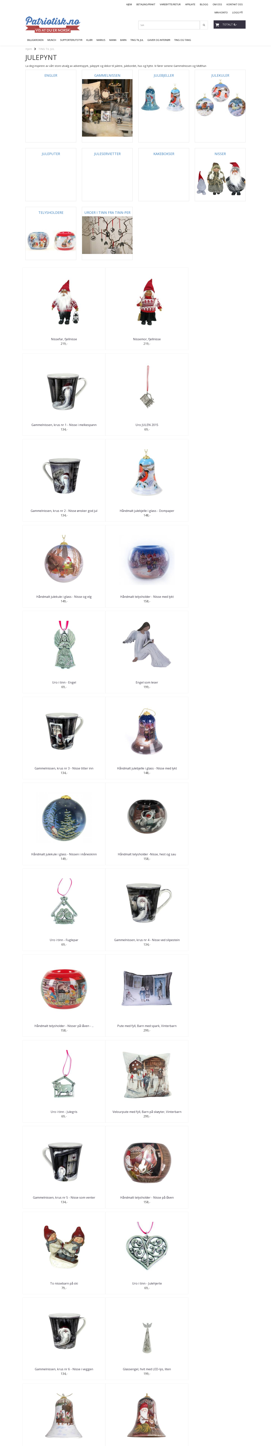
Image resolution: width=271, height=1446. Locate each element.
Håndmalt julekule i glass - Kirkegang (220, 1117)
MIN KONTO (221, 12)
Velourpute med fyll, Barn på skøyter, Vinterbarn (220, 686)
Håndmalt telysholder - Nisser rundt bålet (50, 1376)
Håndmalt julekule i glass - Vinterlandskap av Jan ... (220, 1290)
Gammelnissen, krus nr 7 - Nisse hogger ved (220, 944)
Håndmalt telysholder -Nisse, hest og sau (107, 599)
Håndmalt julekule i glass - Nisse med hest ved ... (51, 944)
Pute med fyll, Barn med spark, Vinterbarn (107, 686)
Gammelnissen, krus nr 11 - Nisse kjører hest (220, 1203)
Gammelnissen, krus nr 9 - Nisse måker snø (164, 1117)
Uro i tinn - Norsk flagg (107, 1374)
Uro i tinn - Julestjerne (107, 1115)
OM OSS (217, 4)
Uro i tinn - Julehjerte (220, 770)
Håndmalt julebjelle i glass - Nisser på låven (220, 858)
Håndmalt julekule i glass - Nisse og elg (164, 427)
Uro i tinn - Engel (51, 511)
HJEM (129, 4)
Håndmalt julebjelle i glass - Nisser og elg (163, 858)
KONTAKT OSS (235, 4)
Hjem (28, 49)
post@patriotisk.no (36, 1426)
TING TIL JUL (46, 49)
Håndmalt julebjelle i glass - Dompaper (107, 427)
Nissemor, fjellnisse (107, 339)
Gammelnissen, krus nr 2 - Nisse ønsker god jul (51, 427)
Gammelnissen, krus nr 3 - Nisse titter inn (164, 513)
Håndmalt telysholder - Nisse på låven (107, 772)
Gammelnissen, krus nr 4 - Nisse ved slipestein (220, 599)
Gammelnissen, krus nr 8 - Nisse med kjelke (51, 1117)
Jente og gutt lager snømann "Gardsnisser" (163, 1031)
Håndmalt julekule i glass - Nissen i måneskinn (50, 599)
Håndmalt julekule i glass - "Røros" (51, 1288)
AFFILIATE (190, 4)
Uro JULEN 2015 (220, 339)
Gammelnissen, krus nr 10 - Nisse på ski (107, 1203)
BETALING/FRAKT (145, 4)
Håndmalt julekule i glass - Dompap (51, 1029)
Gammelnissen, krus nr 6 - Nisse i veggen (50, 858)
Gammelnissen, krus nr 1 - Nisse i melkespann (163, 340)
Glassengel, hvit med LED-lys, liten (107, 856)
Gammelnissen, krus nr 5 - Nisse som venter (51, 772)
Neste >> (47, 1405)
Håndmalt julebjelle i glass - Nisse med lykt (220, 513)
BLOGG (204, 4)
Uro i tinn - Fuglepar (163, 598)
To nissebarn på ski (164, 770)
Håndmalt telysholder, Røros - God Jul (107, 944)
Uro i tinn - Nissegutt (164, 1202)
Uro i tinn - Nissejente (107, 1288)
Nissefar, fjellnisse (51, 339)
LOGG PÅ (237, 12)
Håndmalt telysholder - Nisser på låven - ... (51, 686)
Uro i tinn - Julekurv (220, 1029)
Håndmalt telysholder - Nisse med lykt (220, 427)
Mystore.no (31, 1435)
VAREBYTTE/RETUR (170, 4)
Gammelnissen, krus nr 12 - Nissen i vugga (164, 1290)
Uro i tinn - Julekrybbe (163, 943)
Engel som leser (107, 511)
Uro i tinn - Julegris (163, 684)
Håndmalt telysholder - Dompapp (107, 1029)
